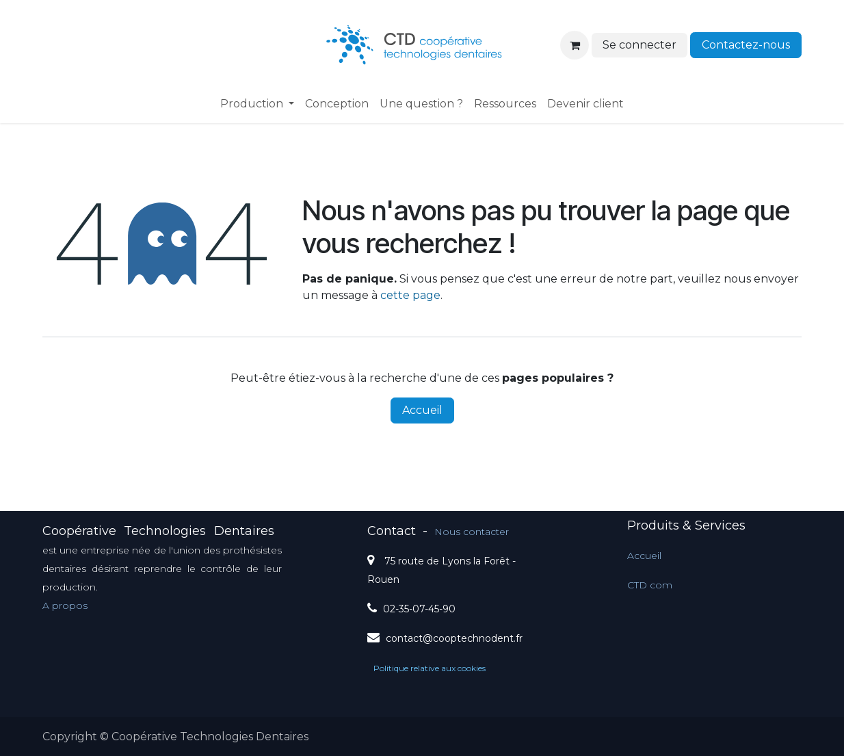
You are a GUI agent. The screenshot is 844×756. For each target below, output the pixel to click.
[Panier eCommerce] (574, 45)
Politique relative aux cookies (429, 668)
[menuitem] (257, 104)
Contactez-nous (746, 44)
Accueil (422, 410)
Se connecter (639, 44)
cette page (410, 295)
